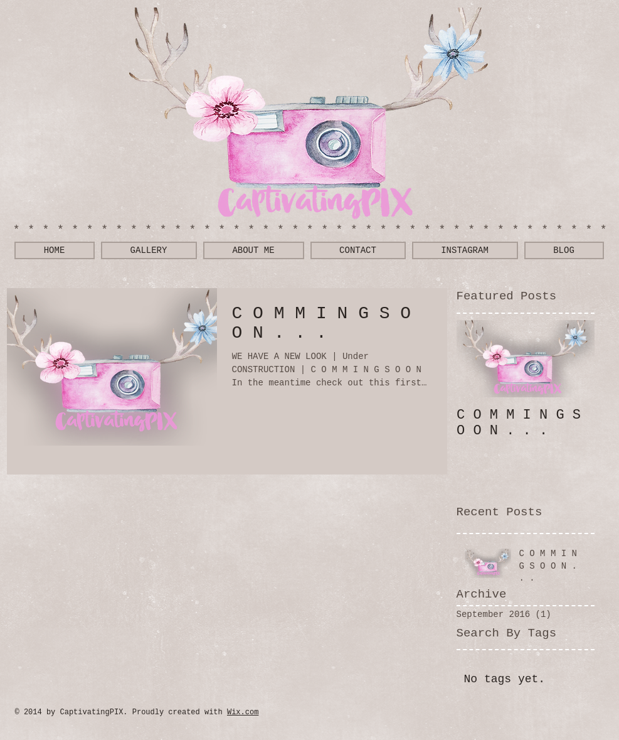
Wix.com (242, 712)
